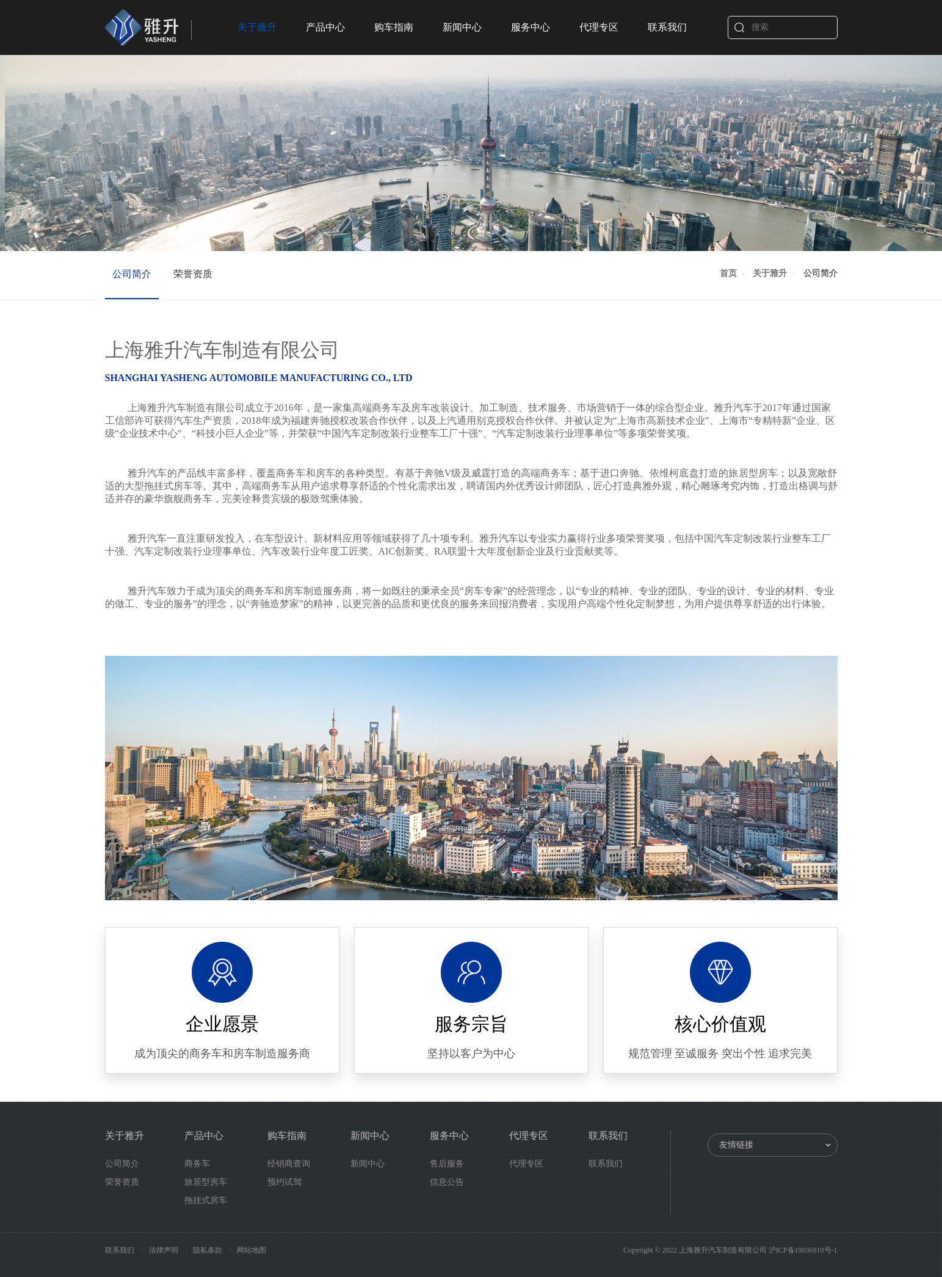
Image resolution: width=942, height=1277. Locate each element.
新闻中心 (462, 27)
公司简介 (131, 274)
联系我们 (667, 27)
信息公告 (447, 1182)
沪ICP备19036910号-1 (803, 1250)
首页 (728, 273)
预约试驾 (284, 1182)
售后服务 (447, 1163)
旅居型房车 (205, 1182)
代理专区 (598, 27)
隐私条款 (208, 1250)
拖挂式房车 (205, 1200)
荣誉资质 (192, 274)
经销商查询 (288, 1163)
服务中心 (530, 27)
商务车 (197, 1163)
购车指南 (393, 27)
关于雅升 (257, 27)
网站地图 (251, 1250)
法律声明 (164, 1250)
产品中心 (325, 27)
